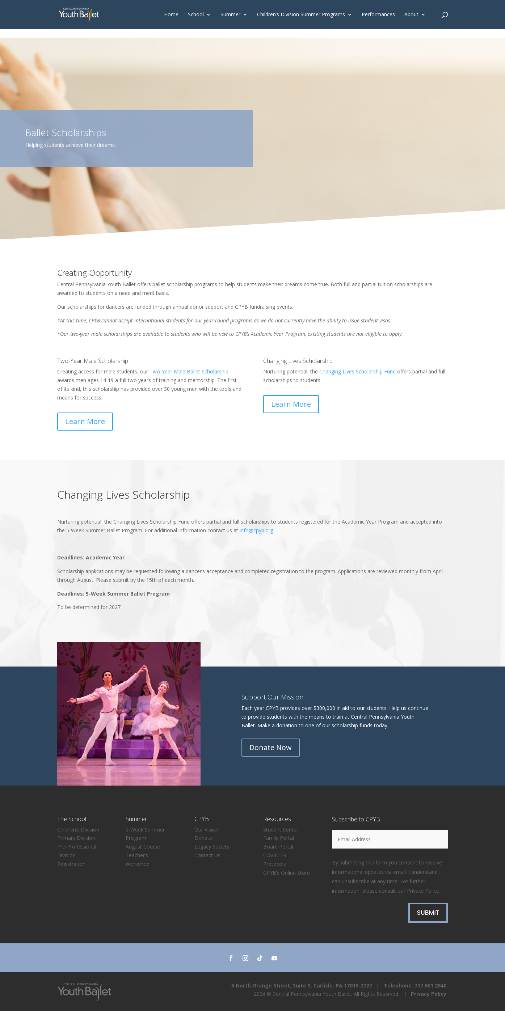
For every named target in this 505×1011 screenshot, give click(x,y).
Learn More (85, 421)
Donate (203, 837)
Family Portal (278, 837)
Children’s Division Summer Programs (301, 15)
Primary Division (76, 837)
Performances (378, 15)
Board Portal (278, 846)
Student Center (280, 829)
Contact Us (207, 855)
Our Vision (206, 829)
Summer (230, 15)
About (411, 15)
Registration (71, 863)
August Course (143, 846)
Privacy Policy (423, 890)
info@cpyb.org (256, 530)
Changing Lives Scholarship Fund (357, 371)
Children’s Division (78, 829)
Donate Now (270, 747)
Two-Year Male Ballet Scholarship (189, 371)
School (196, 15)
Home (171, 15)
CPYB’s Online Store (286, 872)
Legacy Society (212, 846)
